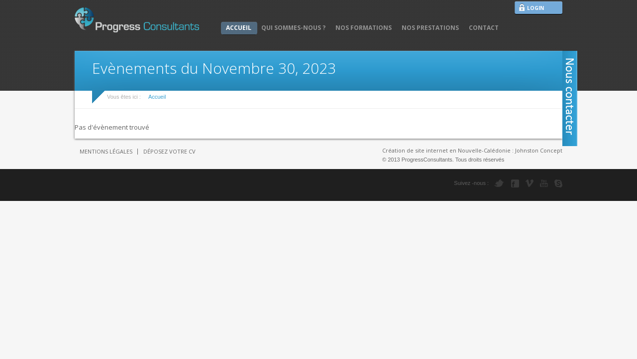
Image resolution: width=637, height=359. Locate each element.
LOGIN (535, 7)
